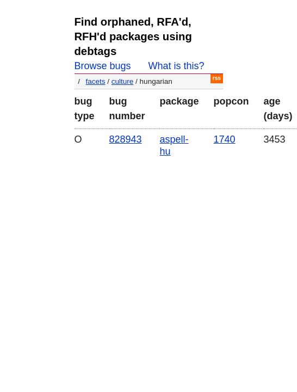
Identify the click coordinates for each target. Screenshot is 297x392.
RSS (217, 78)
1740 (225, 139)
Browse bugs (103, 65)
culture (123, 81)
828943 (125, 139)
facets (96, 81)
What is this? (176, 65)
